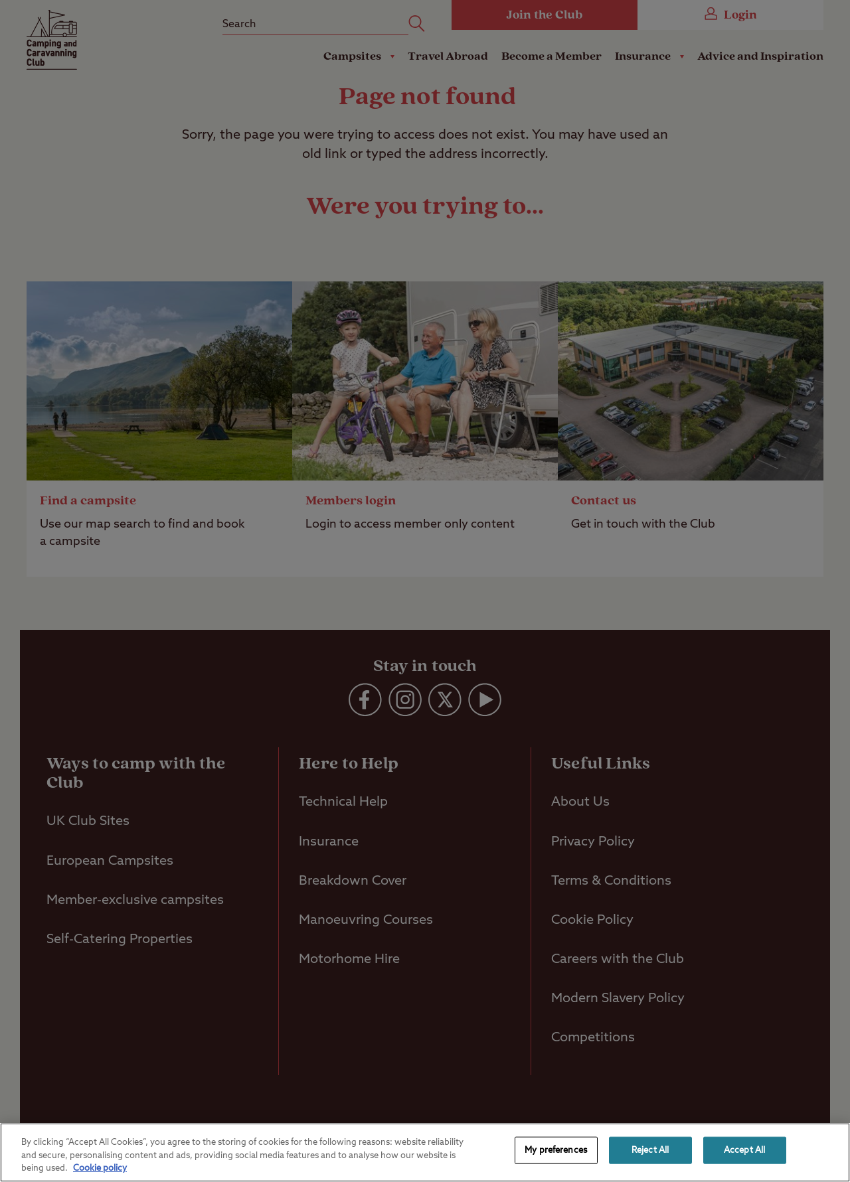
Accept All (744, 1149)
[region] (425, 1152)
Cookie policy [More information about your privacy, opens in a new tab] (100, 1168)
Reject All (650, 1149)
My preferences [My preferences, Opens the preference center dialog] (556, 1149)
